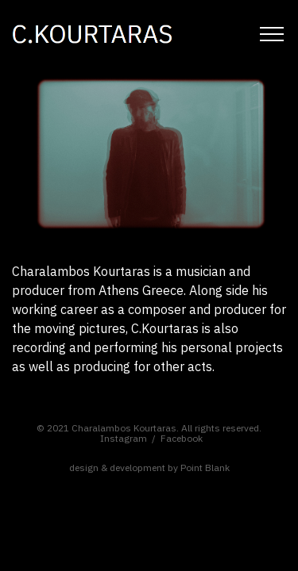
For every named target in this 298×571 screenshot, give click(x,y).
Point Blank (205, 467)
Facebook (182, 438)
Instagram (123, 438)
